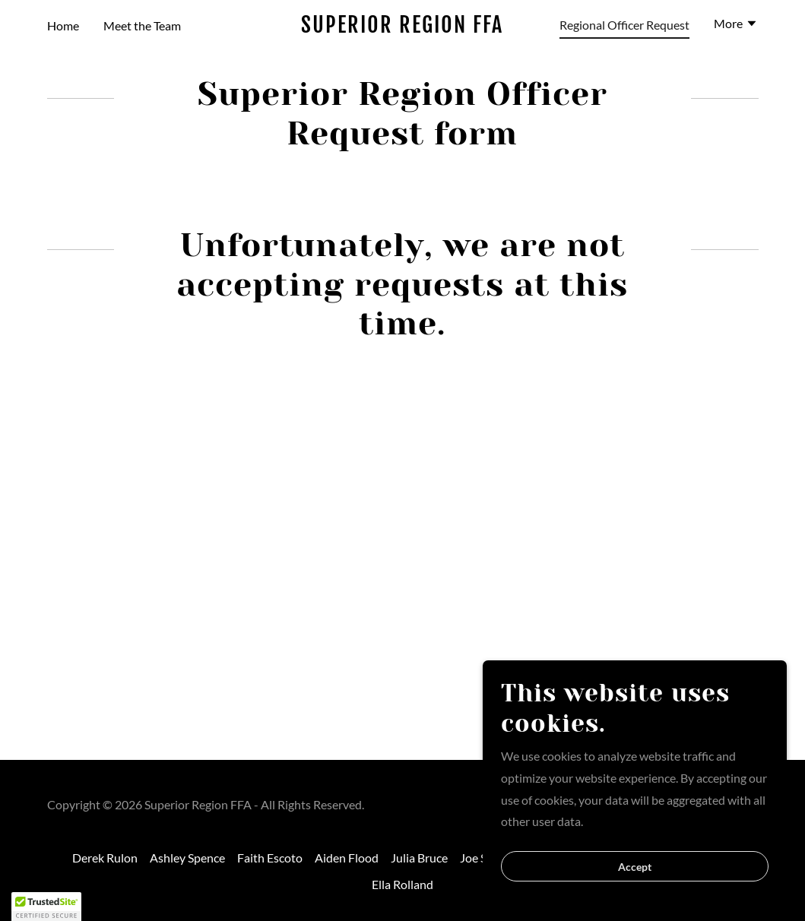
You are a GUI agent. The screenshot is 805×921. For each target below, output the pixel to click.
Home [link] (63, 25)
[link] (402, 28)
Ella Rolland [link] (402, 884)
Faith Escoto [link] (270, 857)
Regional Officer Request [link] (624, 24)
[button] (736, 25)
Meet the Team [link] (142, 25)
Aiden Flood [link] (347, 857)
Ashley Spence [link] (187, 857)
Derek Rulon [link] (105, 857)
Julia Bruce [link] (419, 857)
